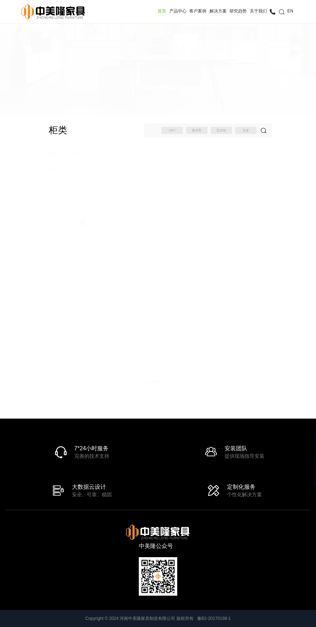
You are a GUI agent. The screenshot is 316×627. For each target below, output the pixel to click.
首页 (162, 11)
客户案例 (197, 11)
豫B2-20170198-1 (214, 618)
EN (291, 11)
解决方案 (218, 11)
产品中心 (177, 11)
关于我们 (258, 11)
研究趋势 (238, 11)
